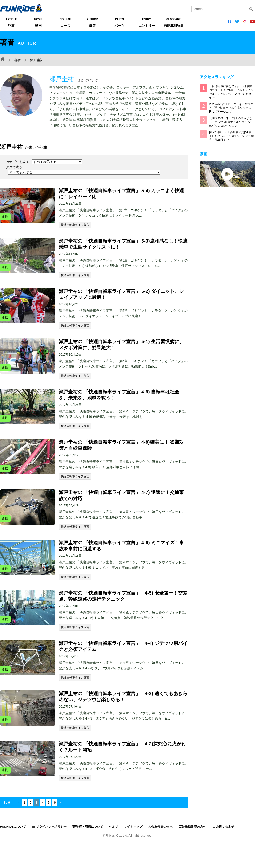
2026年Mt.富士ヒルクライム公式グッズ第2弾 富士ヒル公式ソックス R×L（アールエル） (231, 107)
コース (65, 22)
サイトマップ (133, 826)
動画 (38, 22)
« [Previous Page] (18, 802)
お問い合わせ (225, 826)
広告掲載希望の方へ (192, 826)
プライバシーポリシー (51, 826)
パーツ (119, 22)
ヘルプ (113, 826)
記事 (11, 22)
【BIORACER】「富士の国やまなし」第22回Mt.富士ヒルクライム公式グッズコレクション (231, 122)
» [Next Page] (61, 802)
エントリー (146, 22)
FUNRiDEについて (13, 826)
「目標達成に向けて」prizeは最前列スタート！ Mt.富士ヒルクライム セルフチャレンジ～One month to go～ (231, 92)
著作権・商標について (87, 826)
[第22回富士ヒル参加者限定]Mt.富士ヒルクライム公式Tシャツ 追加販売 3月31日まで (231, 136)
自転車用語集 (173, 22)
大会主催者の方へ (160, 826)
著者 (92, 22)
